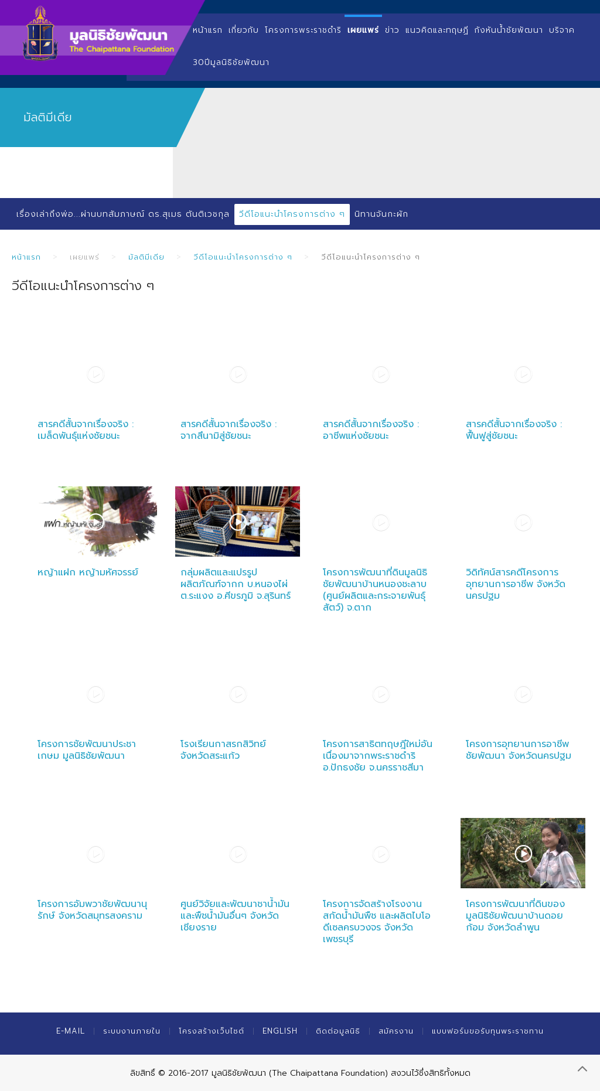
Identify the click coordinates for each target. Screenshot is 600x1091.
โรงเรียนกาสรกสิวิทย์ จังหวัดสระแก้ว (223, 750)
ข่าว (392, 30)
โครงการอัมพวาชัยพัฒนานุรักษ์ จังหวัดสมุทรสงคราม (92, 910)
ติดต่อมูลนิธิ (338, 1031)
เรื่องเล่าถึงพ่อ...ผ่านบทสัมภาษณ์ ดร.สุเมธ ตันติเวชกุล (123, 214)
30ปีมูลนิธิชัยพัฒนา (231, 62)
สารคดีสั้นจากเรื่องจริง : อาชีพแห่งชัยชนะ (371, 430)
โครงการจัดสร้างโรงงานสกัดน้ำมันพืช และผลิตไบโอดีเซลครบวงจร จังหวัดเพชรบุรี (377, 921)
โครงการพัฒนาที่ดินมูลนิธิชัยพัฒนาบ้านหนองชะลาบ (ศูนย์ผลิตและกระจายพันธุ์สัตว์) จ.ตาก (375, 590)
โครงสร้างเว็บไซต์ (211, 1031)
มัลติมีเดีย (146, 256)
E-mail (70, 1031)
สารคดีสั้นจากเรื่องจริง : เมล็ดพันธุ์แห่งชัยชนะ (86, 430)
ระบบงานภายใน (132, 1031)
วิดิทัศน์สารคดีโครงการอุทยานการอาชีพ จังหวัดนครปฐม (515, 584)
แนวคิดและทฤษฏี (437, 30)
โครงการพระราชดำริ (303, 30)
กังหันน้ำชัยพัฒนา (509, 30)
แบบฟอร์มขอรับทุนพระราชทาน (488, 1031)
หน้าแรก (208, 30)
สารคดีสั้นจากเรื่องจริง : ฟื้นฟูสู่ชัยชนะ (514, 430)
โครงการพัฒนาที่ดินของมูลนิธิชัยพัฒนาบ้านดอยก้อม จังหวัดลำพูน (515, 916)
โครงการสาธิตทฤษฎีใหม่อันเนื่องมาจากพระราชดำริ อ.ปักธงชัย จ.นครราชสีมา (377, 756)
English (280, 1031)
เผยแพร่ (363, 30)
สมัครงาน (396, 1031)
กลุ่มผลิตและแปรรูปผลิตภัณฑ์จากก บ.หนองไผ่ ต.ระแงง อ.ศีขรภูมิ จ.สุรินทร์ (235, 584)
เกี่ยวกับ (244, 30)
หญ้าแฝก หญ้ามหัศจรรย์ (88, 572)
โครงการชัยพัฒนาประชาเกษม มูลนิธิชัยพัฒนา (87, 750)
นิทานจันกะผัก (381, 214)
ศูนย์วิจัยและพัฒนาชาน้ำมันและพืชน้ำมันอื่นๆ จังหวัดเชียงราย (234, 916)
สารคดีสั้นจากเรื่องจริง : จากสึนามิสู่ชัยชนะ (228, 430)
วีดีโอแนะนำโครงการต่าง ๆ (292, 214)
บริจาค (562, 30)
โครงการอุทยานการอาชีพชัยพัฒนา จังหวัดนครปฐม (518, 750)
